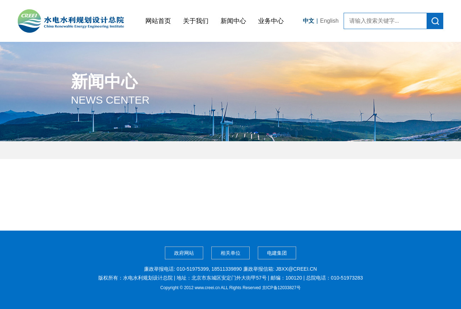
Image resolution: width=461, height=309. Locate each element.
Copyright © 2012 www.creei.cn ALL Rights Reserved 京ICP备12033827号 (230, 287)
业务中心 (271, 20)
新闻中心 (233, 20)
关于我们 (196, 20)
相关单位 (230, 253)
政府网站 (184, 253)
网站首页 (158, 20)
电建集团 (277, 253)
